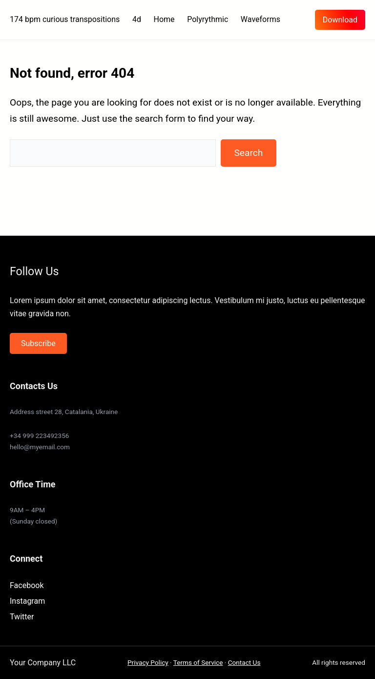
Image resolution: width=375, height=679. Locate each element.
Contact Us (244, 662)
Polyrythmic (207, 19)
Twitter (22, 616)
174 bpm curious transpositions (65, 19)
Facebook (26, 585)
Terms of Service (198, 662)
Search (248, 152)
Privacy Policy (147, 662)
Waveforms (260, 19)
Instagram (27, 601)
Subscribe (38, 343)
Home (164, 19)
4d (136, 19)
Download (340, 19)
